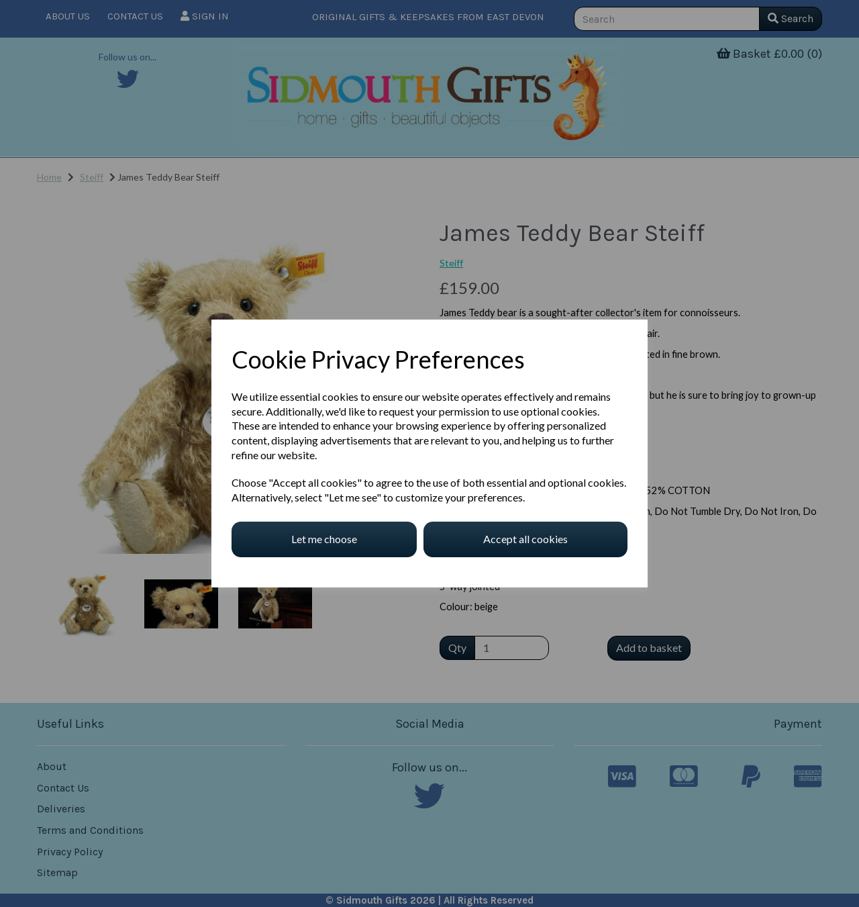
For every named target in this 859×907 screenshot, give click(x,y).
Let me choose (324, 538)
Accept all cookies (525, 538)
